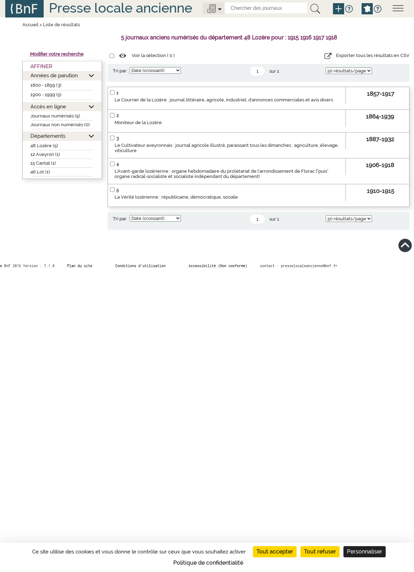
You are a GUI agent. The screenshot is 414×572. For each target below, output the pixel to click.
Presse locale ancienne (120, 8)
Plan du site (79, 266)
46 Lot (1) (40, 171)
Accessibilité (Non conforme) (218, 266)
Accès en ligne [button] (48, 106)
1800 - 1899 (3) (45, 85)
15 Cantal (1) (43, 163)
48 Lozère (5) (44, 145)
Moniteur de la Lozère (138, 122)
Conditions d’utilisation (140, 266)
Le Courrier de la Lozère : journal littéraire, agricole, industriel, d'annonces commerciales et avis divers (224, 99)
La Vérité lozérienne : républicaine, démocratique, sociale (176, 197)
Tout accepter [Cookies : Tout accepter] (274, 551)
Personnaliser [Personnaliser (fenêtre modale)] (364, 551)
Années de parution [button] (54, 75)
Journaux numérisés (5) (55, 116)
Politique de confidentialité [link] (208, 562)
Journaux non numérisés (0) (60, 124)
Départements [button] (47, 136)
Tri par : (121, 70)
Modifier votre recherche (56, 54)
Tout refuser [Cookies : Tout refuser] (320, 551)
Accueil (30, 24)
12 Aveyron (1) (45, 154)
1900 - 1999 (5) (45, 94)
